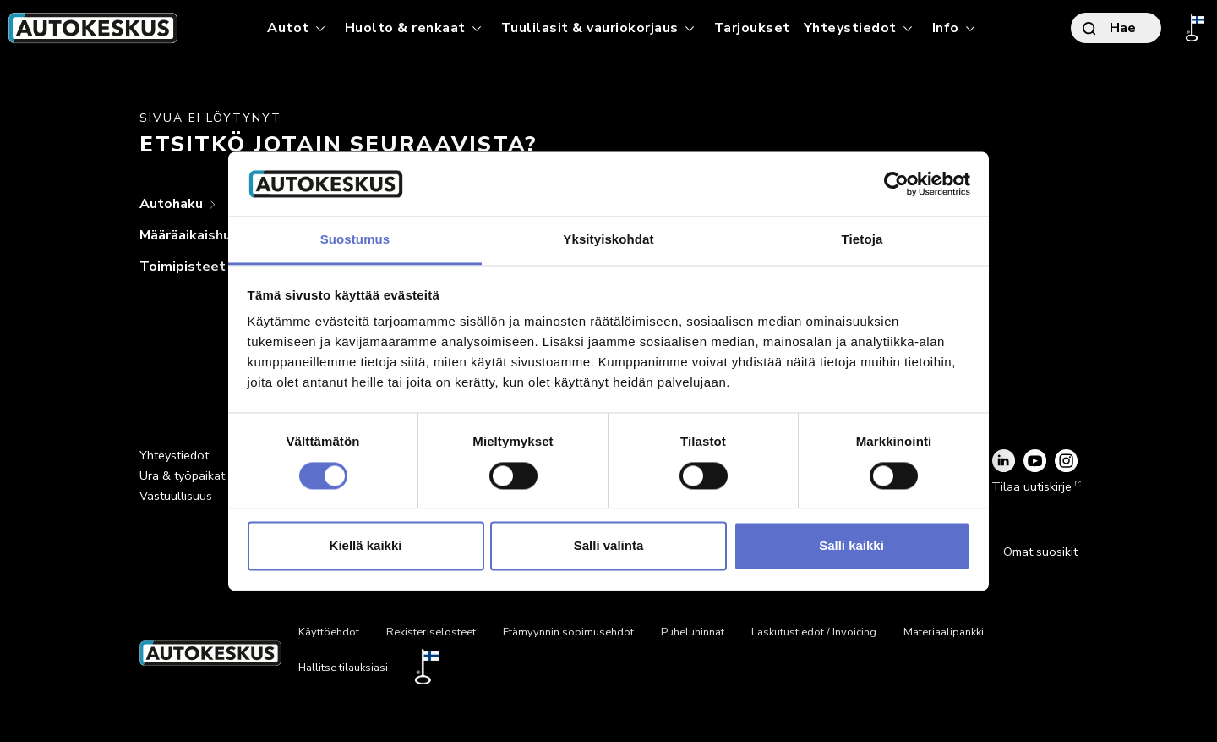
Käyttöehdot (328, 632)
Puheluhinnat (692, 632)
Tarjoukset (752, 28)
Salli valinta (609, 546)
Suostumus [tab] (355, 240)
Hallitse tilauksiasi (343, 667)
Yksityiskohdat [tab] (608, 240)
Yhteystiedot (174, 455)
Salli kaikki (851, 546)
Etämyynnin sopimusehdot (568, 632)
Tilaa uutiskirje (1034, 486)
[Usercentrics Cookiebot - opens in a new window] (896, 183)
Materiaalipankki (943, 632)
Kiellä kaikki (366, 546)
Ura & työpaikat (182, 475)
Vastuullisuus (175, 495)
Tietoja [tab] (862, 240)
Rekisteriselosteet (431, 632)
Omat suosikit (1040, 551)
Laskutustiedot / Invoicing (813, 632)
